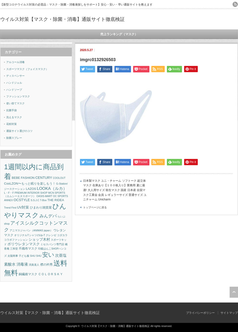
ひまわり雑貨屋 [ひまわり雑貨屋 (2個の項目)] (41, 207)
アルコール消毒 (15, 62)
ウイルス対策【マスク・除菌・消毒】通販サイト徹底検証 (62, 19)
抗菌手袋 (11, 110)
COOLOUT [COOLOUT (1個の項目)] (59, 177)
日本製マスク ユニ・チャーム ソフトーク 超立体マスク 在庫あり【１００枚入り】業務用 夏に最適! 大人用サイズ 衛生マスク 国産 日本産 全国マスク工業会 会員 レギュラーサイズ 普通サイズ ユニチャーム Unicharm (115, 190)
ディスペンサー (15, 75)
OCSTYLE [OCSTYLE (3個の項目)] (22, 200)
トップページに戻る (95, 207)
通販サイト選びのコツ (19, 130)
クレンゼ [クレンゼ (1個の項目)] (51, 235)
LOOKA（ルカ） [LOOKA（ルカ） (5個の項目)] (52, 188)
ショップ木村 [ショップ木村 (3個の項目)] (39, 239)
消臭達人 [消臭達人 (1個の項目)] (34, 264)
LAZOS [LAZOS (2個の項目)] (31, 189)
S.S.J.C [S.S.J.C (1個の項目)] (35, 200)
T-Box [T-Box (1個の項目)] (43, 200)
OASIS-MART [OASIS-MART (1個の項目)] (44, 196)
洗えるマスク (14, 117)
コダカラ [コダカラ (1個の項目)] (62, 235)
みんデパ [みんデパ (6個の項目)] (48, 216)
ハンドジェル (14, 82)
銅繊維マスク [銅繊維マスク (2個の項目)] (28, 274)
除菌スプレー (14, 137)
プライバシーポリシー (200, 313)
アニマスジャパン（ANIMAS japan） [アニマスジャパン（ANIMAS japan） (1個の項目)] (31, 230)
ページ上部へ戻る (234, 292)
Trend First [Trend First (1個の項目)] (10, 207)
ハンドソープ (14, 89)
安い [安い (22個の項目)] (48, 254)
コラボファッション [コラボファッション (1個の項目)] (16, 239)
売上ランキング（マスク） (119, 34)
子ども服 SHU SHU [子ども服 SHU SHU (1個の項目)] (30, 255)
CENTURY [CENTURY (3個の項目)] (43, 178)
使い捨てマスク (15, 103)
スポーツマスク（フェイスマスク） (27, 69)
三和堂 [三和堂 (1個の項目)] (14, 248)
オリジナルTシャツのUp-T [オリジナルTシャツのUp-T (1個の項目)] (29, 235)
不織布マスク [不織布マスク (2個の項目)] (28, 248)
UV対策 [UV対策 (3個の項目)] (23, 207)
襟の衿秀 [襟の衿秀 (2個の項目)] (46, 264)
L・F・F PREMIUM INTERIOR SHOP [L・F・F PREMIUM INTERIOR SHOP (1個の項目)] (25, 192)
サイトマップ (229, 313)
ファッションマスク (18, 96)
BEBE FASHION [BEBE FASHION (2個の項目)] (23, 178)
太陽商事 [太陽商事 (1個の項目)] (12, 255)
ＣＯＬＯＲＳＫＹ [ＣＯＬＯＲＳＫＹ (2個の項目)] (50, 274)
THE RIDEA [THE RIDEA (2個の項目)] (55, 200)
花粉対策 (11, 123)
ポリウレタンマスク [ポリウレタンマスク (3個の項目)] (23, 244)
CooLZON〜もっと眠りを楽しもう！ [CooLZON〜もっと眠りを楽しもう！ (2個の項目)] (30, 183)
